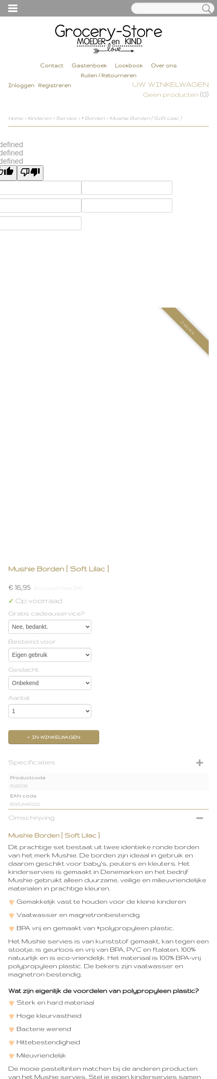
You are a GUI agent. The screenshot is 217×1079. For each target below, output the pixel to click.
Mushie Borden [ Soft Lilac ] (145, 118)
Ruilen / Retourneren (108, 75)
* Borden (93, 118)
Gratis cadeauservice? (46, 613)
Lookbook (129, 65)
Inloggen (21, 85)
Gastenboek (89, 65)
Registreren (54, 85)
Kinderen (39, 118)
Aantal (18, 697)
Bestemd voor (32, 641)
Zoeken (205, 8)
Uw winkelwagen (170, 84)
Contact (51, 65)
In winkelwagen (56, 737)
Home (15, 118)
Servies (66, 118)
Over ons (164, 65)
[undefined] (30, 173)
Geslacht (23, 669)
